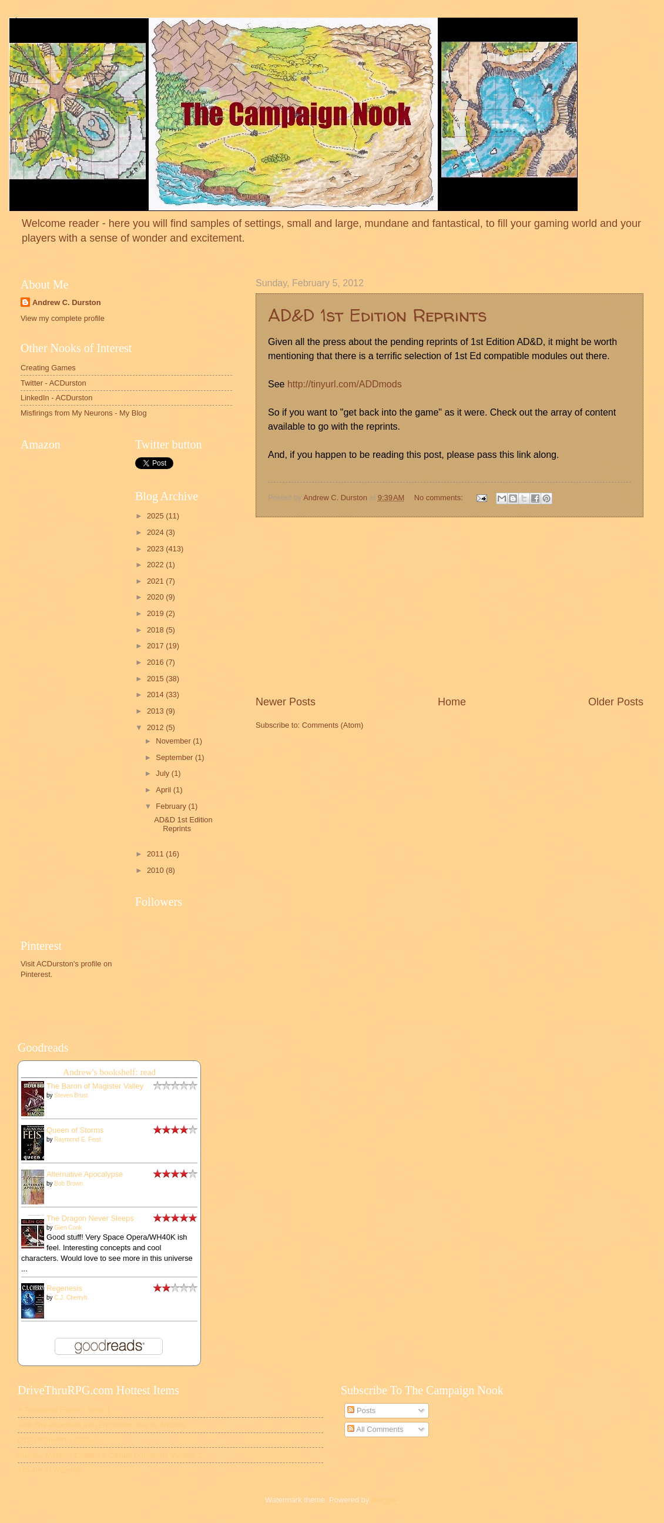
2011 (156, 853)
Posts (361, 1410)
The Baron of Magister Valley (94, 1086)
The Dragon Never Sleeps (90, 1218)
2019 (156, 613)
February (172, 806)
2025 (156, 515)
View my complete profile (63, 318)
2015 (156, 678)
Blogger (384, 1499)
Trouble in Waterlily (50, 1469)
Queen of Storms (74, 1130)
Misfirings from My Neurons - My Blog (84, 413)
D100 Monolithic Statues (59, 1439)
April (164, 789)
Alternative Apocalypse (84, 1174)
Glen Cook (68, 1227)
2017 (156, 645)
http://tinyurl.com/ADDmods (344, 384)
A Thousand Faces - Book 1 (64, 1409)
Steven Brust (71, 1095)
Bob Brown (68, 1183)
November (174, 741)
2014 (156, 694)
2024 (156, 532)
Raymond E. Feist (77, 1139)
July (163, 773)
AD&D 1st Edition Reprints (377, 315)
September (175, 757)
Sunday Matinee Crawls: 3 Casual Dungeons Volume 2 (110, 1455)
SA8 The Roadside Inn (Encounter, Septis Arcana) (102, 1425)
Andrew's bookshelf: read (109, 1072)
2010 (156, 870)
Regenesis (64, 1288)
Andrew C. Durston (66, 302)
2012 (156, 727)
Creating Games (48, 367)
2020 (156, 597)
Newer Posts (286, 702)
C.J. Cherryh (70, 1297)
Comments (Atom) (332, 725)
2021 (156, 581)
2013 (156, 711)
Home (452, 702)
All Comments (375, 1429)
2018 (156, 629)
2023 (156, 548)
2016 (156, 662)
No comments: (439, 497)
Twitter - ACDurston (53, 383)
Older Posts (615, 702)
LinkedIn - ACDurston (56, 397)
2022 (156, 564)
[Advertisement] (73, 875)
